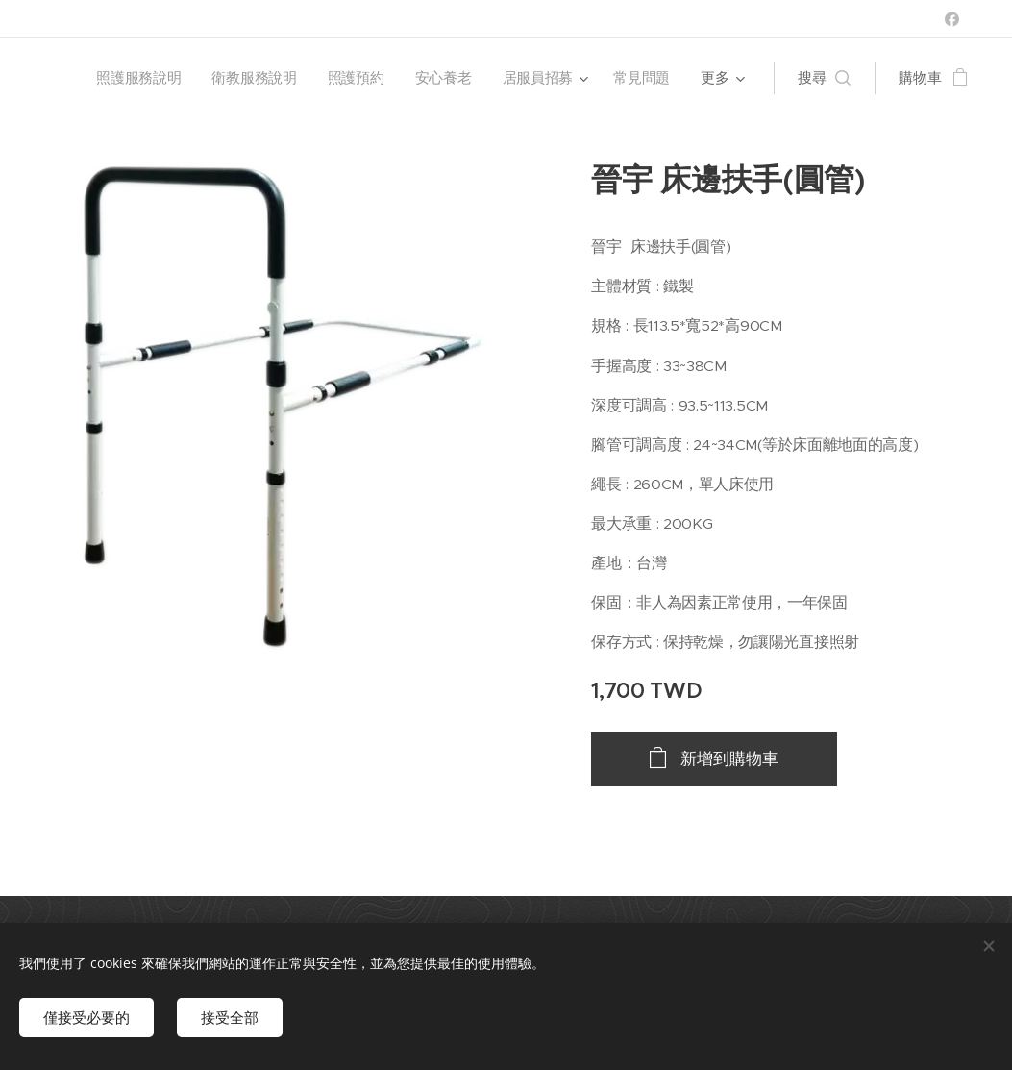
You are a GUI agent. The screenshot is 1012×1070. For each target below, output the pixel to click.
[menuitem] (137, 78)
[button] (824, 78)
